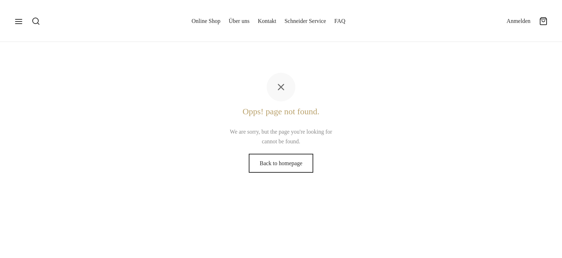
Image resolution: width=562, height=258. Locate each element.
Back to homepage (280, 163)
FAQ (340, 21)
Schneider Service (305, 21)
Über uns (239, 21)
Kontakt (267, 21)
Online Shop (206, 21)
